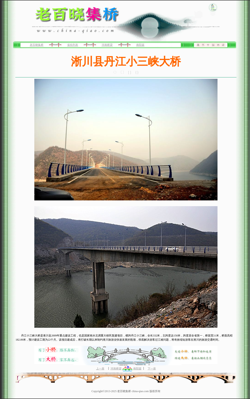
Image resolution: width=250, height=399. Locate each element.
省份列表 (72, 44)
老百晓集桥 (36, 44)
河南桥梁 (107, 44)
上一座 (100, 368)
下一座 (152, 368)
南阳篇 (140, 44)
